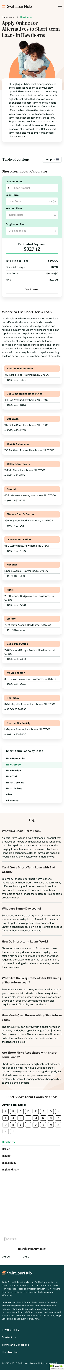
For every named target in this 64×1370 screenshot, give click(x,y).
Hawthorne (9, 1142)
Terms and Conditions (15, 1344)
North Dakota (14, 788)
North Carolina (15, 782)
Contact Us (9, 1337)
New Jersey (13, 764)
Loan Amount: (14, 181)
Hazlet (6, 1149)
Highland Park (10, 1169)
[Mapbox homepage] (10, 1239)
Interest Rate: (14, 208)
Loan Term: (12, 195)
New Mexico (13, 770)
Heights (6, 1156)
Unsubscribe (10, 1352)
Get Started (32, 289)
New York (12, 776)
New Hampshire (16, 758)
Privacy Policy (10, 1329)
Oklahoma (12, 800)
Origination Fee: (15, 224)
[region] (32, 1210)
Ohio (9, 794)
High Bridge (9, 1163)
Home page (8, 17)
